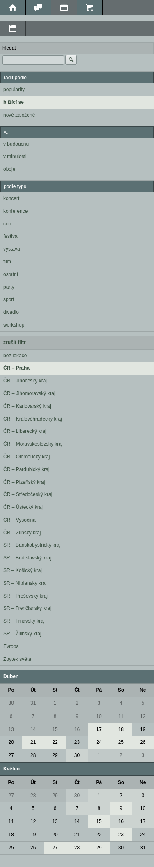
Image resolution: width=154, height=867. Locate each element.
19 (142, 729)
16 (77, 729)
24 (98, 742)
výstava (11, 249)
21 (33, 742)
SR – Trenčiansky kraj (27, 608)
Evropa (11, 646)
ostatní (10, 274)
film (7, 261)
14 (33, 729)
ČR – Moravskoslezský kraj (33, 444)
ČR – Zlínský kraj (22, 533)
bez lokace (15, 356)
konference (15, 211)
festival (10, 236)
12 (142, 716)
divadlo (11, 312)
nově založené (19, 115)
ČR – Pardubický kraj (26, 469)
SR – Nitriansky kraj (24, 583)
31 (33, 703)
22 (54, 742)
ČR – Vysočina (19, 520)
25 (121, 742)
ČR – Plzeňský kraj (24, 482)
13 (11, 729)
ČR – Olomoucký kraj (26, 457)
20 (11, 742)
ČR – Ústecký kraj (23, 507)
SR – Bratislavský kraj (27, 558)
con (7, 224)
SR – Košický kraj (22, 570)
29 (54, 755)
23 (77, 742)
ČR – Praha (16, 368)
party (8, 287)
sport (8, 299)
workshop (13, 325)
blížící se (13, 102)
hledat (9, 48)
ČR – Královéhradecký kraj (32, 419)
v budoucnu (16, 144)
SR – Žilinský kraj (22, 634)
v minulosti (15, 156)
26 (142, 742)
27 (11, 755)
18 (121, 729)
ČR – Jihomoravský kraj (29, 393)
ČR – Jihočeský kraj (25, 381)
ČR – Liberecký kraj (24, 431)
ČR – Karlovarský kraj (27, 406)
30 (11, 703)
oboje (9, 169)
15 (54, 729)
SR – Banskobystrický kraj (31, 545)
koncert (11, 198)
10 (98, 716)
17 (98, 729)
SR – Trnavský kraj (24, 621)
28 (33, 755)
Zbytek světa (17, 659)
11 (121, 716)
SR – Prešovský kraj (25, 596)
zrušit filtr (14, 342)
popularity (14, 89)
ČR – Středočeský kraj (27, 494)
